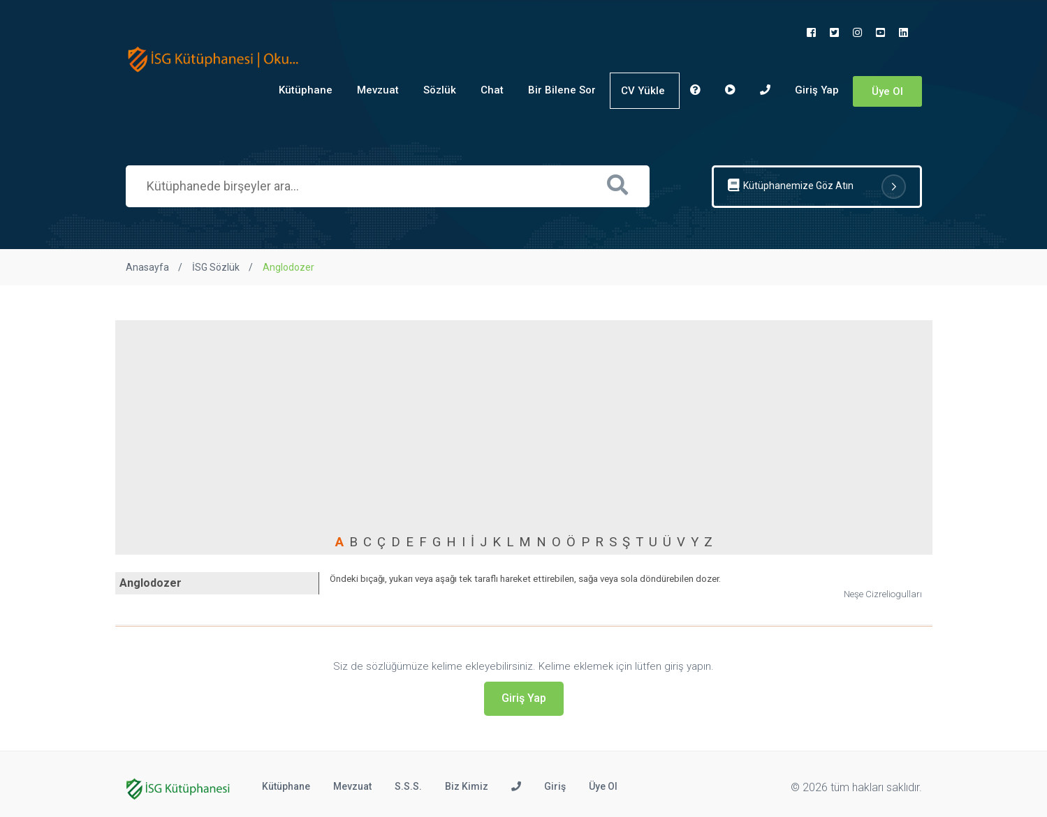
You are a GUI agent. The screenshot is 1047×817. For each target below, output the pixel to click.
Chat (492, 90)
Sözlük (439, 90)
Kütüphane (305, 90)
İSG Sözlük (216, 267)
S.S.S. (408, 786)
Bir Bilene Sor (562, 90)
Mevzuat (378, 90)
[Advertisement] (524, 427)
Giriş (555, 786)
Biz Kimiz (466, 786)
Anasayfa (147, 267)
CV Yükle (643, 90)
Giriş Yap (817, 90)
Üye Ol (887, 91)
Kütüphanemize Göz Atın (817, 186)
